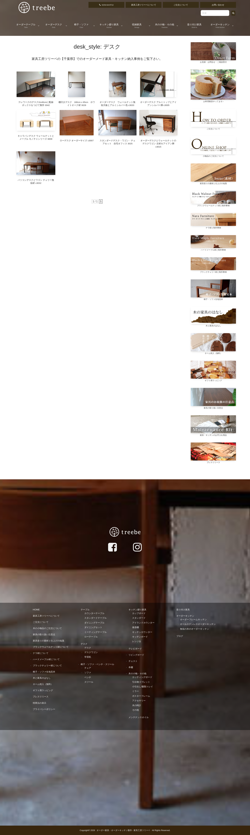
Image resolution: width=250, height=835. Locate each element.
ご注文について (180, 5)
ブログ (179, 636)
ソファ (87, 672)
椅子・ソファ (81, 25)
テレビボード (135, 648)
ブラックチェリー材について (47, 665)
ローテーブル (91, 636)
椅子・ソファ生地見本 (44, 671)
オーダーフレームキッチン (193, 619)
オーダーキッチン (220, 25)
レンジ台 (136, 641)
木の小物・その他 (164, 25)
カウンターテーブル (94, 613)
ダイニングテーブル (94, 622)
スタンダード (139, 618)
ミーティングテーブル (95, 632)
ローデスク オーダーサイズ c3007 (77, 140)
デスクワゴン (91, 652)
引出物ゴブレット (141, 682)
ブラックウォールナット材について (51, 647)
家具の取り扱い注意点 (44, 634)
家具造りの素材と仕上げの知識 (48, 640)
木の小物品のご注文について (47, 628)
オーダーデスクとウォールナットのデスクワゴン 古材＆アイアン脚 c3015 (158, 143)
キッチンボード (140, 636)
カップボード (139, 613)
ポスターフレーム (141, 696)
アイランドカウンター (143, 622)
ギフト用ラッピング (43, 690)
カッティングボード (142, 677)
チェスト (133, 661)
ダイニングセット (93, 627)
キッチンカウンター (142, 632)
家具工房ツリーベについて (143, 5)
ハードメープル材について (46, 659)
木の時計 (136, 705)
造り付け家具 (194, 25)
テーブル (85, 609)
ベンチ (87, 677)
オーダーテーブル (25, 25)
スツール (88, 682)
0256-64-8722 (108, 5)
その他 (135, 710)
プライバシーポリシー (44, 709)
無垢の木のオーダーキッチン (194, 629)
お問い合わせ (218, 5)
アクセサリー (139, 700)
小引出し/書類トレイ (142, 686)
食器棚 (135, 627)
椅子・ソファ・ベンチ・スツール (97, 664)
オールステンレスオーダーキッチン (198, 624)
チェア (87, 668)
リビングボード (136, 655)
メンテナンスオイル (139, 717)
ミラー (135, 691)
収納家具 (137, 25)
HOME (36, 609)
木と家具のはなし (42, 678)
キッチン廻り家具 (109, 25)
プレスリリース (40, 696)
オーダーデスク (53, 25)
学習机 (87, 657)
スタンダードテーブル (95, 618)
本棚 (131, 667)
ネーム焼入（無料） (43, 684)
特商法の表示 (39, 703)
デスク (84, 644)
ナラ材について (40, 653)
